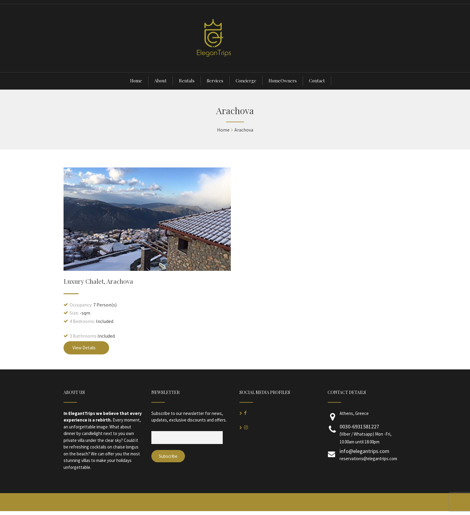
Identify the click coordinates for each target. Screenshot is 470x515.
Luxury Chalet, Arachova (98, 281)
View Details (86, 348)
